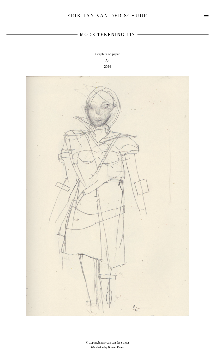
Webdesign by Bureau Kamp (107, 347)
